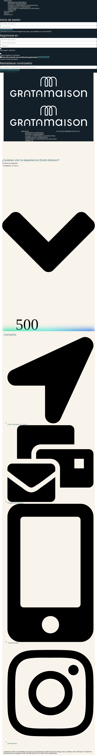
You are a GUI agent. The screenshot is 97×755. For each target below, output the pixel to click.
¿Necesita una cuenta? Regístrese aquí (14, 31)
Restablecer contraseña (10, 70)
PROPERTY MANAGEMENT (17, 4)
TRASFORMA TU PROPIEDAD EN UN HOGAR (23, 8)
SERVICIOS (25, 131)
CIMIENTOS (12, 10)
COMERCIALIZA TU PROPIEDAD (19, 7)
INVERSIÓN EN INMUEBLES (17, 2)
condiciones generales (28, 57)
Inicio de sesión (6, 30)
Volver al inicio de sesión (9, 59)
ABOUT (6, 13)
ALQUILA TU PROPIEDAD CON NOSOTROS (23, 5)
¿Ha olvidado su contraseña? (40, 31)
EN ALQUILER (8, 11)
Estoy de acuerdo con (19, 57)
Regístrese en (44, 57)
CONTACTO (8, 15)
